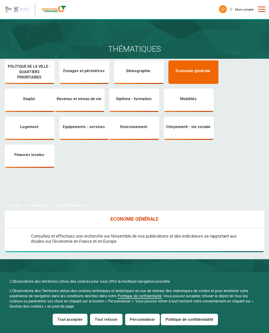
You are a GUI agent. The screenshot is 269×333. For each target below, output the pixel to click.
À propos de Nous (22, 261)
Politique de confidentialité (140, 296)
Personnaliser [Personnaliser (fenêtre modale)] (142, 319)
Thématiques (39, 178)
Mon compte (244, 9)
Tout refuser (106, 319)
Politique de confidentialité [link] (189, 319)
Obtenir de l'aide (85, 261)
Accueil (15, 178)
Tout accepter (70, 319)
